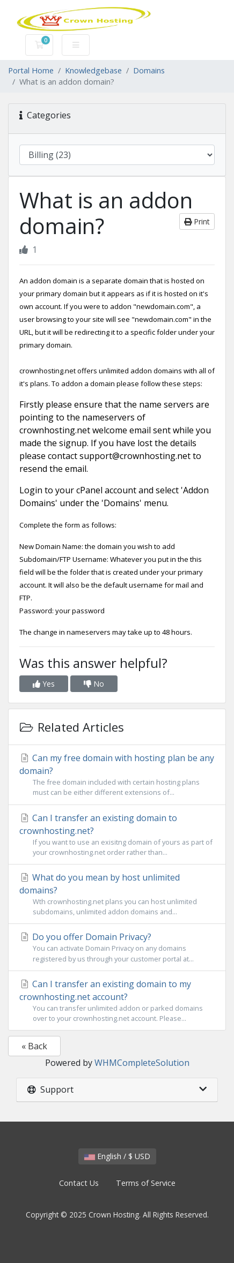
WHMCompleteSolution (141, 1063)
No (94, 684)
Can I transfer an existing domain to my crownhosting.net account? (117, 1001)
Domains (149, 70)
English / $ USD (117, 1156)
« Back (34, 1046)
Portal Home (31, 70)
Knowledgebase (93, 70)
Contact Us (79, 1183)
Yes (44, 684)
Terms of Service (146, 1183)
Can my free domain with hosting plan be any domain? (117, 775)
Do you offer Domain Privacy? (117, 947)
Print (197, 221)
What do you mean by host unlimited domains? (117, 894)
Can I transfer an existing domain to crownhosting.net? (117, 835)
